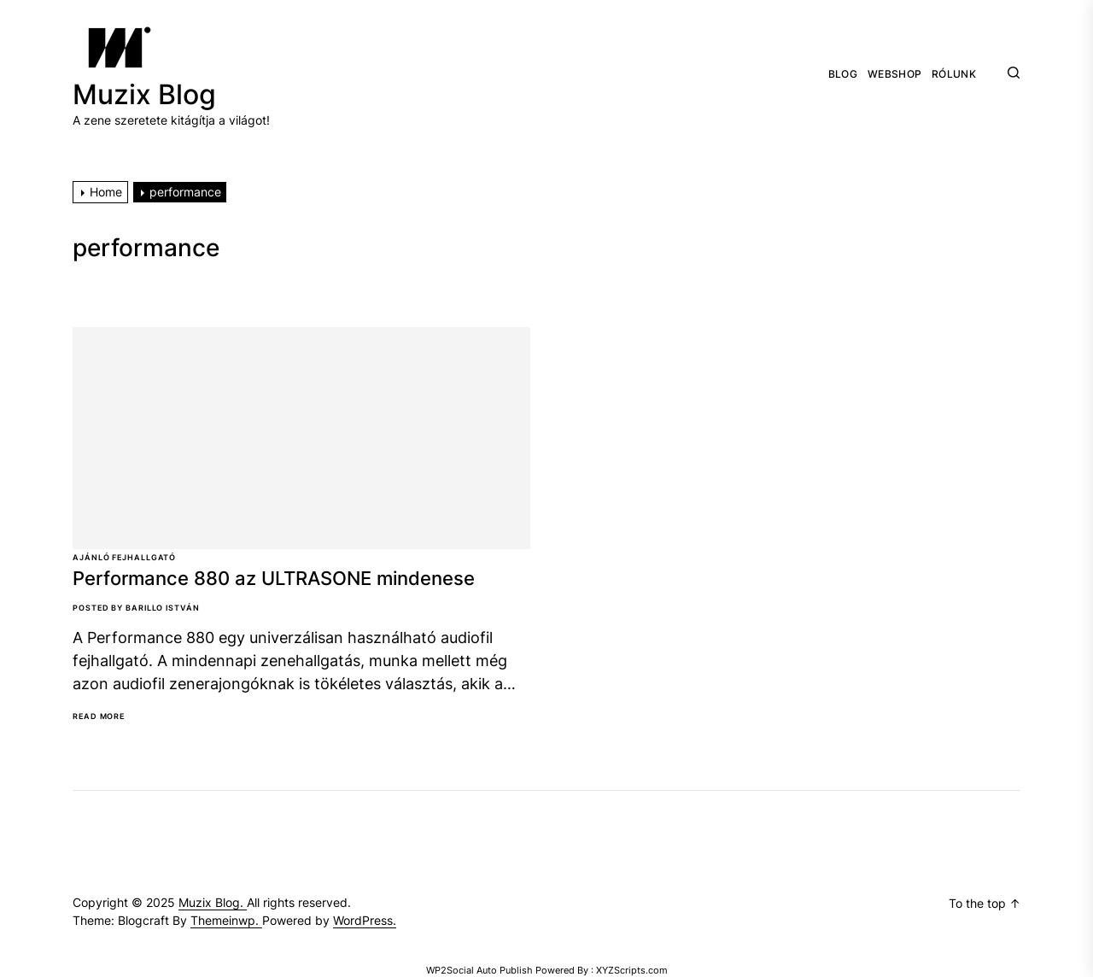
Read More (99, 716)
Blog (842, 74)
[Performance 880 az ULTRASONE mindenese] (301, 438)
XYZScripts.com (632, 970)
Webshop (894, 74)
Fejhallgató (144, 557)
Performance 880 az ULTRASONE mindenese (274, 578)
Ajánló (91, 557)
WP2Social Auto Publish (479, 970)
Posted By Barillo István (136, 607)
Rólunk (954, 74)
